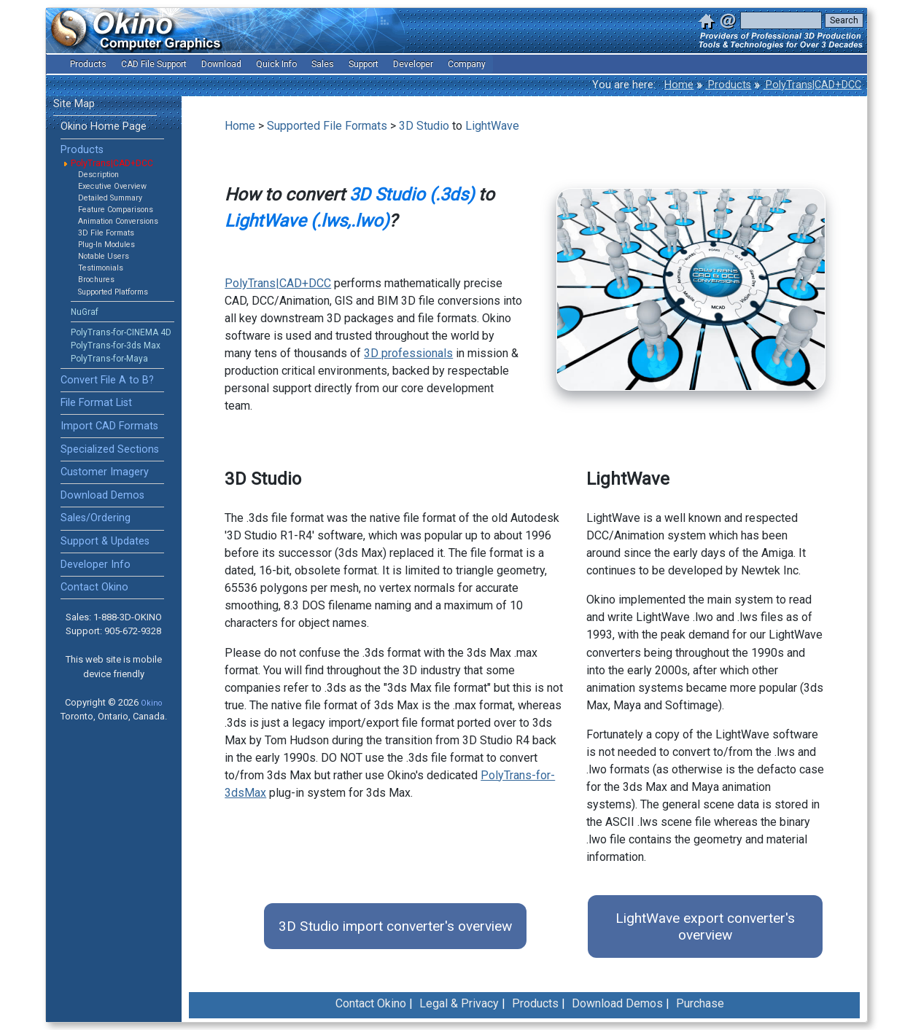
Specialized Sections (110, 449)
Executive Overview (112, 186)
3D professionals (408, 353)
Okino (151, 703)
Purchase (700, 1003)
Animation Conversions (118, 221)
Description (98, 174)
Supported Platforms (113, 292)
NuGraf (84, 312)
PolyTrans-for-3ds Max (115, 345)
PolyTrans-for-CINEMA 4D (121, 332)
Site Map (74, 104)
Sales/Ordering (96, 518)
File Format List (96, 403)
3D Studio (424, 126)
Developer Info (96, 564)
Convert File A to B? (107, 380)
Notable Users (103, 256)
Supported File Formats (327, 126)
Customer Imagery (105, 472)
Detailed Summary (110, 198)
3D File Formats (106, 233)
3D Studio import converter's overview (395, 926)
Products (728, 85)
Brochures (96, 279)
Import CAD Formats (109, 426)
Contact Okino (94, 587)
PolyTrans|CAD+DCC (812, 85)
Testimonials (100, 268)
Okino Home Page (104, 126)
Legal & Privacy (459, 1003)
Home (679, 85)
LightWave (492, 126)
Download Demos (102, 495)
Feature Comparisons (115, 209)
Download (221, 64)
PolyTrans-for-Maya (109, 359)
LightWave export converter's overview (705, 926)
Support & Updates (105, 541)
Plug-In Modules (106, 244)
